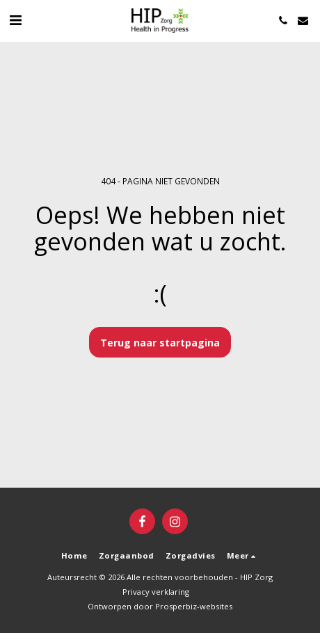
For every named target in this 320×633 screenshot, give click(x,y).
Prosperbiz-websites (193, 606)
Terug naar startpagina (160, 342)
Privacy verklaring (155, 591)
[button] (15, 20)
